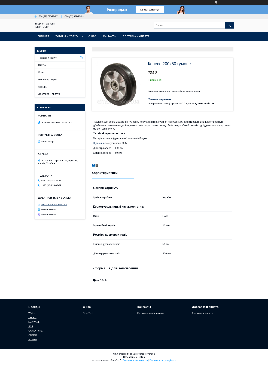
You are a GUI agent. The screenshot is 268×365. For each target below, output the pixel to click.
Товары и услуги (66, 36)
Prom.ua (151, 354)
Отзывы (42, 86)
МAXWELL (33, 322)
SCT (30, 326)
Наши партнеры (47, 79)
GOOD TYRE (35, 330)
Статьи (42, 65)
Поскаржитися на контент (135, 360)
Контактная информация (151, 313)
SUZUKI (32, 339)
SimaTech (88, 313)
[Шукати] (229, 25)
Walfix (31, 313)
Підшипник (99, 143)
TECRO (32, 317)
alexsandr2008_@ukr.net (54, 204)
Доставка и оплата (136, 36)
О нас (92, 36)
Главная (43, 36)
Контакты (109, 36)
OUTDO (32, 335)
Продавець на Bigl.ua (134, 357)
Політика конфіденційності (163, 360)
